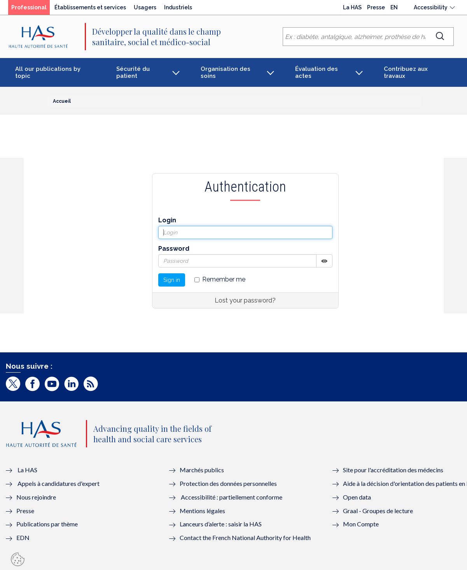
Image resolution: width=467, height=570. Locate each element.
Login (167, 220)
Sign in (171, 280)
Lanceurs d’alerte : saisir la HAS (221, 524)
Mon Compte (361, 524)
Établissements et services (90, 7)
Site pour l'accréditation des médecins (393, 469)
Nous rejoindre (36, 497)
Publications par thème (47, 524)
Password (173, 248)
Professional (29, 7)
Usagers (145, 7)
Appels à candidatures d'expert (58, 483)
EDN (23, 537)
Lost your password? (245, 300)
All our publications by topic (47, 72)
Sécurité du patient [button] (133, 72)
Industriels (178, 7)
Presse (376, 7)
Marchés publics (202, 469)
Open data (357, 497)
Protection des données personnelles (228, 483)
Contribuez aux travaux (406, 72)
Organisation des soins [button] (225, 72)
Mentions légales (202, 510)
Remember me (219, 279)
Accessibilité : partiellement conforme (231, 497)
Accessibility (431, 7)
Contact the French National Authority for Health (245, 537)
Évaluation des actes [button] (316, 72)
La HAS (352, 7)
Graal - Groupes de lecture (378, 510)
